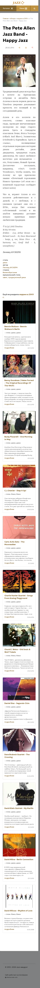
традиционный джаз (17, 277)
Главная (5, 18)
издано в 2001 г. (23, 18)
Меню (23, 8)
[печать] (26, 47)
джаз (5, 262)
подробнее (9, 348)
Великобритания (10, 272)
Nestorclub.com (12, 977)
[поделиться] (19, 47)
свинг (5, 277)
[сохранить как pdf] (32, 47)
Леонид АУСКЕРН (10, 267)
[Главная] (19, 3)
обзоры (13, 18)
